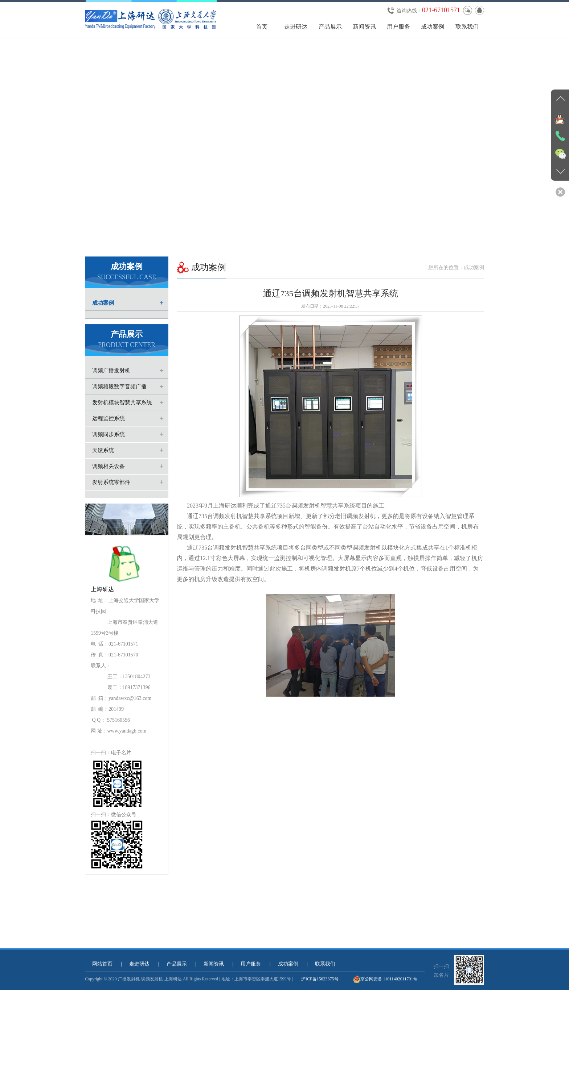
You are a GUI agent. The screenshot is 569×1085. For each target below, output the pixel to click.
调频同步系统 (108, 455)
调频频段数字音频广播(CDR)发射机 (116, 410)
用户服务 (398, 27)
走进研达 (295, 27)
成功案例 (432, 27)
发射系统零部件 (111, 503)
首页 (261, 27)
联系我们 (467, 27)
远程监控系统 (108, 439)
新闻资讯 (364, 27)
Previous (7, 163)
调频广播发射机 (111, 392)
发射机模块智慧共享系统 (122, 423)
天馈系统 (103, 471)
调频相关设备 (108, 487)
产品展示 (330, 27)
